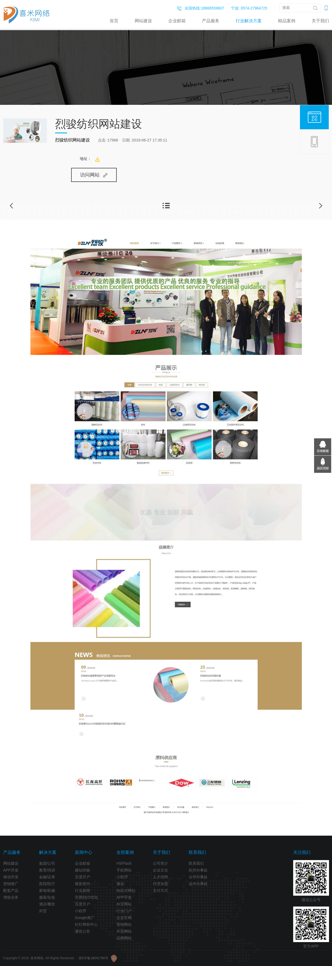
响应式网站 (125, 890)
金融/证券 (47, 877)
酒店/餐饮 (47, 904)
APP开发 (10, 870)
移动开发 (10, 877)
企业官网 (124, 917)
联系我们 (197, 852)
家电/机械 (47, 890)
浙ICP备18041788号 (93, 958)
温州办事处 (198, 884)
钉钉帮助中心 (86, 924)
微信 (120, 884)
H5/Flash (124, 863)
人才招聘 (160, 877)
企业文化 (160, 870)
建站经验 (82, 870)
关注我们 (302, 852)
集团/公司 (47, 863)
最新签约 (82, 884)
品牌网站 (124, 938)
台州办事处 (198, 877)
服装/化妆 (47, 897)
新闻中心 (83, 852)
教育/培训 (47, 870)
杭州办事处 (198, 870)
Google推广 (85, 917)
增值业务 (10, 897)
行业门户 (124, 911)
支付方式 (160, 890)
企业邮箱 (177, 20)
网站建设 (143, 20)
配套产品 (10, 890)
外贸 (43, 911)
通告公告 (82, 931)
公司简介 (160, 863)
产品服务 (210, 20)
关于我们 (320, 20)
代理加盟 (160, 884)
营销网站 (124, 924)
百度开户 (82, 877)
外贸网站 (124, 904)
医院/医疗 (47, 884)
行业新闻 (82, 890)
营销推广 (10, 884)
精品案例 (286, 20)
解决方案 (47, 852)
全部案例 (125, 852)
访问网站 (93, 175)
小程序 (80, 911)
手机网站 (124, 870)
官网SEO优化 (86, 897)
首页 (114, 20)
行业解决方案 (249, 20)
